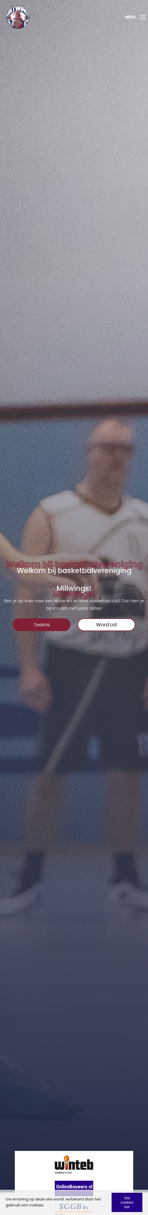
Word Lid (106, 624)
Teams (42, 624)
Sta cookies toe (126, 1202)
